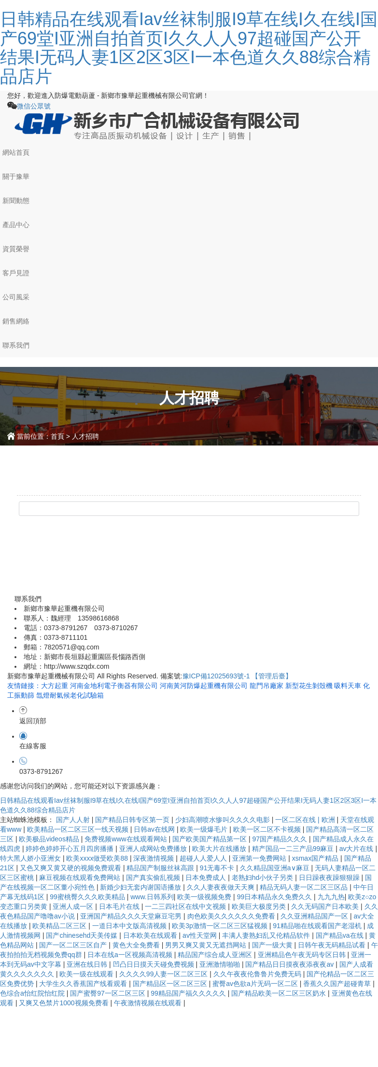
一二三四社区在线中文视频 (186, 906)
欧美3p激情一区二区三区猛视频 (220, 926)
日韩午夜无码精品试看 (332, 945)
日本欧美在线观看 (151, 935)
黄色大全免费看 (137, 945)
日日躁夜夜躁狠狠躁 (330, 877)
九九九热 (331, 897)
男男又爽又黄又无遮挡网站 (206, 945)
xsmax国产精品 (316, 858)
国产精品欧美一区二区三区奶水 (279, 993)
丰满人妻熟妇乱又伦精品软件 (267, 935)
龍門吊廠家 (267, 685)
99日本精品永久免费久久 (275, 897)
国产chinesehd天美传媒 (82, 935)
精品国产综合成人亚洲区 (216, 955)
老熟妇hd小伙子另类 (263, 877)
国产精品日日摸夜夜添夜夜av (290, 964)
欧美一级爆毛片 (204, 829)
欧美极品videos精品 (50, 839)
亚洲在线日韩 (88, 964)
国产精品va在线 (340, 935)
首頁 (57, 436)
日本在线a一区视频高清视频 (130, 955)
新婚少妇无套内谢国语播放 (141, 887)
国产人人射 (74, 820)
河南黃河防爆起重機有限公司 (205, 685)
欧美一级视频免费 (205, 897)
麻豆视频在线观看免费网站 (80, 877)
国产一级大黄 (273, 945)
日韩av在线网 (155, 829)
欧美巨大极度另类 (260, 906)
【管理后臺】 (272, 676)
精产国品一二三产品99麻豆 (294, 848)
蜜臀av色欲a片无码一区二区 (255, 983)
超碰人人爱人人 (204, 858)
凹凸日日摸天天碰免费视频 (154, 964)
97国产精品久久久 (280, 839)
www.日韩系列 (151, 897)
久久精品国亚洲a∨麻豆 (275, 868)
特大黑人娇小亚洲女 (31, 858)
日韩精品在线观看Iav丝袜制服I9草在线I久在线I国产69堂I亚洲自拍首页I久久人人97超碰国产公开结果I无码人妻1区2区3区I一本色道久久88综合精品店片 (189, 47)
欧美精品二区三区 (60, 926)
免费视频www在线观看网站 (126, 839)
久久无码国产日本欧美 (326, 906)
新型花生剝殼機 (310, 685)
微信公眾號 (34, 106)
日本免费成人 (206, 877)
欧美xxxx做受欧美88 (97, 858)
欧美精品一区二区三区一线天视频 (78, 829)
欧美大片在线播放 (220, 848)
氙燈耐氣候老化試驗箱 (70, 695)
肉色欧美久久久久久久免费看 (232, 916)
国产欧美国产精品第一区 (210, 839)
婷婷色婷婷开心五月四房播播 (70, 848)
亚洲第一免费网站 (260, 858)
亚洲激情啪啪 (220, 964)
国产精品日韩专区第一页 (133, 820)
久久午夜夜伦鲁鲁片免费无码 (258, 974)
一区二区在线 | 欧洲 (305, 820)
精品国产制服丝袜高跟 (161, 868)
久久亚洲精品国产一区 (315, 916)
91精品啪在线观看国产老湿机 (318, 926)
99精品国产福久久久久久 (189, 993)
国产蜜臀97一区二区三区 (108, 993)
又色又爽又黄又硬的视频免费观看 (71, 868)
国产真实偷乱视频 (154, 877)
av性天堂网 (200, 935)
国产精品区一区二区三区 (171, 983)
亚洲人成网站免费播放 (154, 848)
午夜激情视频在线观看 (148, 1003)
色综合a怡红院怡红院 (33, 993)
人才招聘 (85, 436)
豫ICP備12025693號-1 (216, 676)
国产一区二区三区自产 (74, 945)
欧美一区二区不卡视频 (268, 829)
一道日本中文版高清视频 (130, 926)
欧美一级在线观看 (87, 974)
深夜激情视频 (154, 858)
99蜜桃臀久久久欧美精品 (88, 897)
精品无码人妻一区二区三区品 (305, 887)
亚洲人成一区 (74, 906)
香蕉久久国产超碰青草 (338, 983)
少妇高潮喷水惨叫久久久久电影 (223, 820)
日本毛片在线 (120, 906)
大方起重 (55, 685)
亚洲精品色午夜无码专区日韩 (303, 955)
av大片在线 (357, 848)
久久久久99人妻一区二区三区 (164, 974)
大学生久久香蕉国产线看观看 (84, 983)
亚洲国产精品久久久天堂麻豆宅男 (131, 916)
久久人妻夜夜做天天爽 (221, 887)
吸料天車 (348, 685)
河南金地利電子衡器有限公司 (115, 685)
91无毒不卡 (218, 868)
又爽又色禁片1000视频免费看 (64, 1003)
